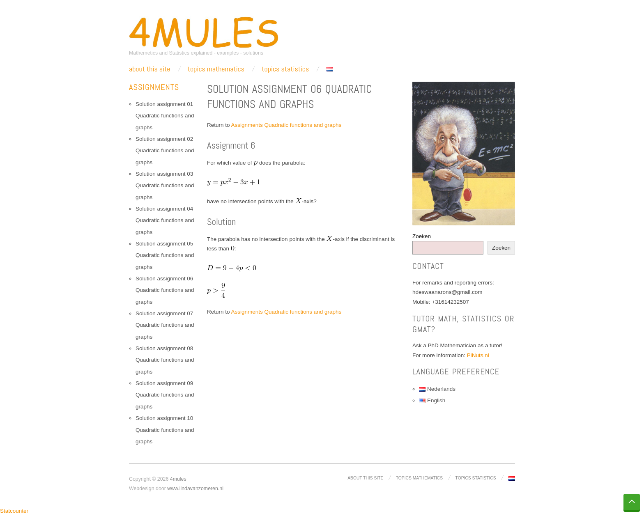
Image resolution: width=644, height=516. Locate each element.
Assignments (154, 87)
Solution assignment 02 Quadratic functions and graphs (165, 150)
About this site (149, 69)
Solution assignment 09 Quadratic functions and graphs (165, 395)
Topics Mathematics (216, 69)
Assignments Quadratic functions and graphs (286, 125)
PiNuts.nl (478, 355)
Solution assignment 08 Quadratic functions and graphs (165, 360)
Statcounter (14, 511)
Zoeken (421, 236)
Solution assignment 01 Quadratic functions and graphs (165, 116)
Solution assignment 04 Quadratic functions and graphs (165, 220)
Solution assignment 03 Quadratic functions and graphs (165, 185)
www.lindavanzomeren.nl (195, 488)
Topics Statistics (285, 69)
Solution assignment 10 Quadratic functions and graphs (165, 430)
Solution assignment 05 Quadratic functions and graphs (165, 255)
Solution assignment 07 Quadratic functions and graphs (165, 325)
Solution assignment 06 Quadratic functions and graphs (165, 290)
